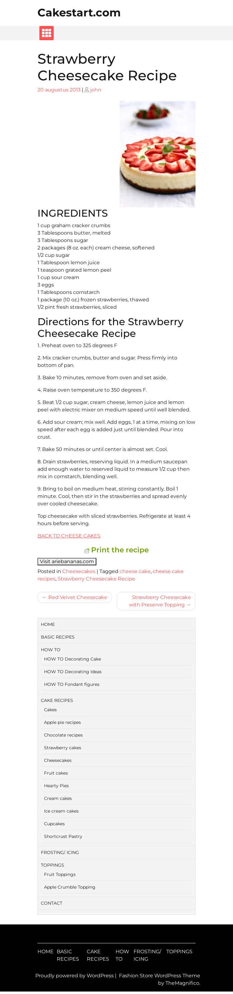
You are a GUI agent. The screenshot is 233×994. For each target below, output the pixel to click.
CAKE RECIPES (57, 700)
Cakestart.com (79, 12)
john (95, 90)
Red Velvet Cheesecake (77, 597)
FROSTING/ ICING (60, 852)
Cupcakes (54, 823)
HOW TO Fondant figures (71, 684)
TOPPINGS (52, 865)
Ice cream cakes (61, 811)
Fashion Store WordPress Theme (159, 976)
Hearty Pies (56, 785)
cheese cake (135, 571)
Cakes (50, 709)
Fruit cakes (56, 773)
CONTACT (51, 903)
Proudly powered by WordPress (75, 976)
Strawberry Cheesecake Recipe (96, 579)
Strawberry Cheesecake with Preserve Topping (160, 601)
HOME (48, 624)
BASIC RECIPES (58, 637)
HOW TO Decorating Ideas (73, 671)
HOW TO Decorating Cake (72, 659)
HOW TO (50, 649)
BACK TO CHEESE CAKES (68, 536)
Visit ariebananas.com (67, 561)
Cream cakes (58, 798)
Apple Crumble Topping (69, 887)
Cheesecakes (78, 571)
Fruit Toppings (60, 874)
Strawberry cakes (62, 747)
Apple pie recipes (62, 722)
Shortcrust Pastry (63, 836)
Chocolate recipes (63, 735)
